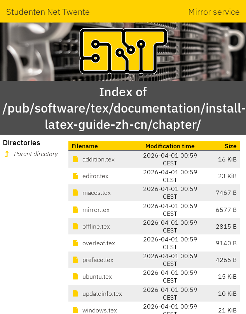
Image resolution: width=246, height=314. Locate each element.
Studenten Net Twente (48, 11)
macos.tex (91, 192)
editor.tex (90, 176)
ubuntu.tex (92, 276)
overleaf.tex (93, 243)
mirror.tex (91, 209)
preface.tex (92, 260)
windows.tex (94, 310)
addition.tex (93, 159)
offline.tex (91, 226)
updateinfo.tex (97, 293)
